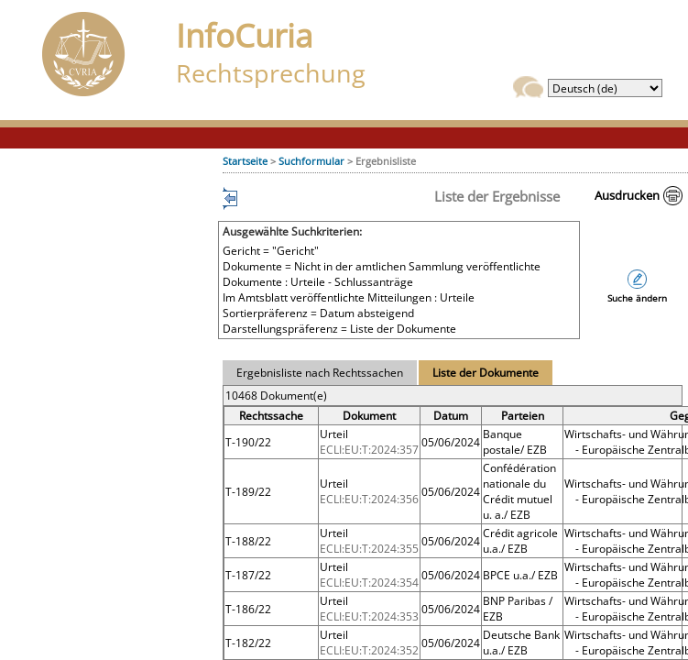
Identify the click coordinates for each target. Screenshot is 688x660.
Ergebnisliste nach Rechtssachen (319, 372)
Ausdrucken (627, 195)
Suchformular (311, 161)
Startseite (245, 161)
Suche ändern (637, 298)
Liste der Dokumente (485, 372)
